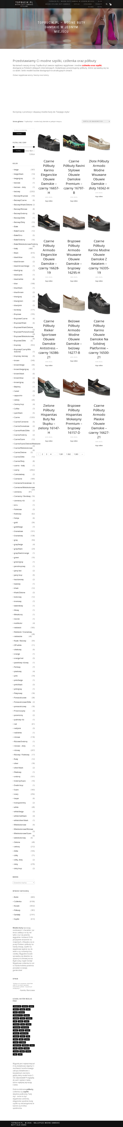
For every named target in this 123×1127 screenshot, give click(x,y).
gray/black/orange (21, 553)
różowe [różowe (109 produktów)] (27, 1039)
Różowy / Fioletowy (21, 754)
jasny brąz (18, 575)
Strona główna (18, 121)
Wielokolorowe (20, 825)
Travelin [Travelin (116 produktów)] (27, 1048)
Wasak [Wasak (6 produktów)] (22, 1051)
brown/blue (18, 378)
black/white (18, 279)
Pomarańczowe (20, 697)
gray (16, 540)
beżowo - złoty (20, 187)
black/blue (18, 257)
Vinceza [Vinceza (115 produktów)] (16, 1051)
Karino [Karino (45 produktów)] (21, 1030)
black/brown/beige (21, 266)
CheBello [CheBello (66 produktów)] (29, 1018)
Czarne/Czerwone (21, 422)
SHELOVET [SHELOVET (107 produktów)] (25, 1045)
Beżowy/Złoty (19, 222)
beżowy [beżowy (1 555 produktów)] (22, 1009)
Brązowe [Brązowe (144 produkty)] (27, 1015)
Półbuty (17, 910)
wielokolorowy (20, 838)
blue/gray (18, 296)
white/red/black (20, 816)
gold (16, 522)
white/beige (19, 811)
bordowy (17, 310)
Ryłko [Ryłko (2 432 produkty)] (21, 1039)
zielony (17, 846)
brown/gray (19, 382)
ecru (16, 505)
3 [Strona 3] (46, 454)
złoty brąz (18, 868)
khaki (16, 588)
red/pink (17, 728)
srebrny (17, 776)
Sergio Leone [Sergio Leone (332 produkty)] (17, 1045)
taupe (16, 798)
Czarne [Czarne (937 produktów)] (20, 1021)
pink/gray (18, 689)
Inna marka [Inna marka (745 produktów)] (25, 1027)
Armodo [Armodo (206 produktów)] (25, 1006)
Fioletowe (18, 509)
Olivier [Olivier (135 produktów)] (22, 1036)
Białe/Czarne (19, 231)
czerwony (18, 492)
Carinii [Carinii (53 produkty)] (22, 1018)
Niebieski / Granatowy (23, 632)
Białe (16, 226)
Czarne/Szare (19, 439)
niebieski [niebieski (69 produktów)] (16, 1036)
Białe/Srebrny (19, 240)
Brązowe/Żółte (20, 340)
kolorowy (18, 597)
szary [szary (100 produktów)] (20, 1048)
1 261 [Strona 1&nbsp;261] (61, 454)
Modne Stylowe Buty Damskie (58, 4)
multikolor (18, 623)
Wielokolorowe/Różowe (23, 829)
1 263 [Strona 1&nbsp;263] (76, 454)
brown (16, 360)
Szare (16, 790)
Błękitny (17, 387)
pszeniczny (18, 715)
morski (17, 619)
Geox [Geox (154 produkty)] (22, 1024)
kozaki (91, 7)
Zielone (17, 842)
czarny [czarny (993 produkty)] (26, 1021)
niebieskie (18, 636)
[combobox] (24, 882)
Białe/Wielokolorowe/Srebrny (26, 244)
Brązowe (17, 314)
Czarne (17, 417)
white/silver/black (21, 820)
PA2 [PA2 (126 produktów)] (28, 1036)
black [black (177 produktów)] (15, 1012)
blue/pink (18, 305)
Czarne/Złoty (19, 461)
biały (16, 248)
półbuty (99, 4)
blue (16, 283)
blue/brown (18, 292)
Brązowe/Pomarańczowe (24, 332)
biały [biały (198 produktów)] (28, 1009)
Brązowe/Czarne (20, 318)
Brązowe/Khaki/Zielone (23, 327)
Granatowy (18, 535)
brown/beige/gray (21, 369)
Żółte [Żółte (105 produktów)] (20, 1054)
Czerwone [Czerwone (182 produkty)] (16, 1024)
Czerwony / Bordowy (22, 496)
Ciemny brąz (19, 404)
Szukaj (19, 133)
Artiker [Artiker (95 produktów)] (31, 1006)
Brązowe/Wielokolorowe (24, 336)
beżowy (17, 191)
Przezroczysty (19, 711)
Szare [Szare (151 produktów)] (15, 1048)
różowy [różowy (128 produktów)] (15, 1042)
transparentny (20, 803)
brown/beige (19, 365)
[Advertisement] (61, 93)
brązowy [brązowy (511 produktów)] (16, 1018)
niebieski (17, 627)
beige (16, 169)
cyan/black (18, 413)
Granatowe (18, 531)
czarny (16, 470)
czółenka (88, 4)
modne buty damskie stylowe (24, 5)
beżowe (17, 183)
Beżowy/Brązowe (21, 196)
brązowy (17, 345)
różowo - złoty (20, 746)
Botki (16, 897)
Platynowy (18, 693)
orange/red (18, 658)
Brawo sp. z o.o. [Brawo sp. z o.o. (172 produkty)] (18, 1015)
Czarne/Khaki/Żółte (22, 430)
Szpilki (16, 919)
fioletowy (17, 514)
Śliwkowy (17, 772)
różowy (17, 750)
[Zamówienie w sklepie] (96, 121)
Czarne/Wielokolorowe (23, 448)
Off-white (18, 645)
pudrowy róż (19, 719)
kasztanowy (19, 579)
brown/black (19, 373)
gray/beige (18, 544)
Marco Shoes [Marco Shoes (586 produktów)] (24, 1033)
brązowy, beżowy (21, 356)
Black (16, 253)
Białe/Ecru (18, 235)
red (15, 724)
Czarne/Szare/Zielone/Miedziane (27, 444)
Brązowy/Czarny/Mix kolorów (22, 350)
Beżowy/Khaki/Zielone (23, 204)
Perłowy (17, 667)
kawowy (17, 584)
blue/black (18, 288)
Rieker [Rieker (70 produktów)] (15, 1039)
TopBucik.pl (24, 2)
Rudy (16, 759)
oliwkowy (17, 649)
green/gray (18, 562)
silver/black (18, 768)
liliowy (16, 610)
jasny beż (18, 571)
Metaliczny (18, 614)
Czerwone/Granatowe (23, 483)
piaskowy (18, 671)
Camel (16, 391)
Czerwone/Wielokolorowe (24, 487)
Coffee (16, 408)
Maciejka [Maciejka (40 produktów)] (16, 1033)
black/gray (18, 270)
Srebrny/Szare (20, 781)
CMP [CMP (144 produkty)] (15, 1021)
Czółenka (17, 901)
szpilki (77, 4)
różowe (17, 737)
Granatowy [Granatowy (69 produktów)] (16, 1027)
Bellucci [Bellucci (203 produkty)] (16, 1009)
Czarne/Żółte (19, 457)
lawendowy (18, 606)
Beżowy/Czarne (20, 200)
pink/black (18, 684)
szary (16, 794)
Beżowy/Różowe (20, 209)
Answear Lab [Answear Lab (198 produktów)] (17, 1006)
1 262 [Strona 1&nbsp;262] (68, 454)
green (16, 557)
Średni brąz (18, 785)
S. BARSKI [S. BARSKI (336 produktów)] (22, 1042)
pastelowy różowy (21, 662)
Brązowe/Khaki (20, 323)
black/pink (18, 275)
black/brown (19, 261)
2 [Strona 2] (42, 454)
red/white (18, 733)
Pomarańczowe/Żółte (22, 702)
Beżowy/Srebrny (20, 213)
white (16, 807)
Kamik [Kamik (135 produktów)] (15, 1030)
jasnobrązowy (19, 566)
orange (17, 654)
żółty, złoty (18, 860)
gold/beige (18, 527)
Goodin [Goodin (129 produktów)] (28, 1024)
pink (16, 676)
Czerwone (18, 479)
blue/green (18, 301)
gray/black (18, 549)
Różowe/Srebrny (20, 741)
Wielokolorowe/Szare (22, 833)
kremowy (17, 601)
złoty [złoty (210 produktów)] (15, 1054)
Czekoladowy (19, 474)
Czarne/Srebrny (20, 435)
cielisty (16, 400)
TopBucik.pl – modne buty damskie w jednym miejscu (71, 1)
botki (100, 7)
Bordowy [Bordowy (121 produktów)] (22, 1012)
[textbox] (24, 882)
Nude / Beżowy (20, 641)
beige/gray (18, 178)
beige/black (18, 174)
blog (100, 1)
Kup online (48, 201)
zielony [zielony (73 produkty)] (28, 1051)
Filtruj (18, 151)
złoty (16, 864)
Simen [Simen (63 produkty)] (32, 1045)
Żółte (16, 851)
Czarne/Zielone (20, 452)
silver (16, 763)
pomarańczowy (20, 706)
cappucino (18, 395)
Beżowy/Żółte (19, 218)
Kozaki (16, 906)
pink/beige (18, 680)
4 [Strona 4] (50, 454)
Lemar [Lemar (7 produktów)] (27, 1030)
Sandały (17, 914)
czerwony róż (19, 500)
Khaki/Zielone (19, 592)
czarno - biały (19, 465)
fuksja (16, 518)
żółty (16, 855)
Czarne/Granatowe (21, 426)
